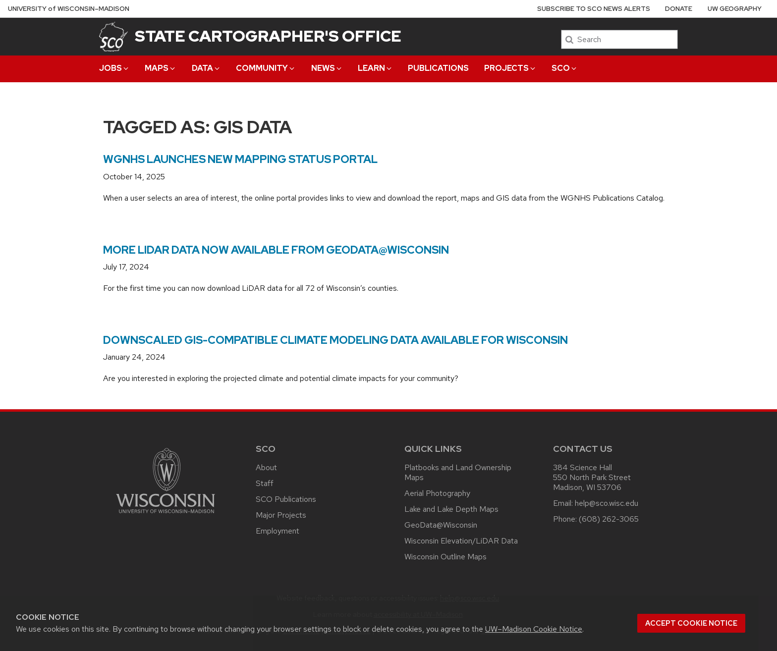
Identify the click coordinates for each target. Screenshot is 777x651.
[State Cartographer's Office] (113, 36)
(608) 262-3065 (609, 519)
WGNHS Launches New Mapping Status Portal (240, 159)
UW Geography (735, 8)
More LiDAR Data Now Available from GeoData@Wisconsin (276, 250)
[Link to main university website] (165, 515)
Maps (160, 68)
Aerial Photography (437, 493)
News (327, 68)
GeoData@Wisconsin (440, 525)
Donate (678, 8)
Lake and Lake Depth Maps (451, 509)
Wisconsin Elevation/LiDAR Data (461, 541)
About (266, 467)
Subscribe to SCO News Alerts (593, 8)
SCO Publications (286, 499)
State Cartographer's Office (268, 36)
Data (206, 68)
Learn (375, 68)
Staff (265, 483)
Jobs (114, 68)
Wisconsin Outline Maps (445, 556)
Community (266, 68)
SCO (565, 68)
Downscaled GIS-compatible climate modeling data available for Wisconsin (335, 340)
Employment (277, 531)
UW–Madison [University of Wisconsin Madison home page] (68, 8)
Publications (438, 68)
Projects (510, 68)
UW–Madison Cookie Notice (533, 629)
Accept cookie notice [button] (691, 623)
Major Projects (281, 515)
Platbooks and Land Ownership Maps (457, 472)
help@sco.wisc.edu (606, 503)
